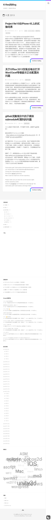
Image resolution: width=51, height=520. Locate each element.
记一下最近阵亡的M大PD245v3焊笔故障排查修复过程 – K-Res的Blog (19, 302)
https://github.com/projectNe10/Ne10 (23, 36)
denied (13, 173)
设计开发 (8, 33)
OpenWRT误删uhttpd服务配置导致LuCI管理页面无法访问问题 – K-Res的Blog (20, 310)
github (14, 183)
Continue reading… (37, 60)
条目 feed (6, 500)
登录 (5, 498)
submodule (15, 137)
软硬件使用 (27, 79)
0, (17, 30)
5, (16, 123)
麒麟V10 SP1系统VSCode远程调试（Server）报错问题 (15, 289)
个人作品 (7, 220)
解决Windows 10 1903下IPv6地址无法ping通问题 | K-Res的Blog (18, 326)
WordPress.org (7, 505)
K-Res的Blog (9, 4)
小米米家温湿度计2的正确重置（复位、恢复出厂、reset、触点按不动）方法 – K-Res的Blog (23, 318)
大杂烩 (5, 205)
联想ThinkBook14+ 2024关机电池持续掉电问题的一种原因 (16, 284)
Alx (30, 515)
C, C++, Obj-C (31, 30)
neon (29, 38)
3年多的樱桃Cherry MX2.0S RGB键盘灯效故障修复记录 (15, 292)
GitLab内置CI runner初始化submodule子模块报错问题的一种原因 (17, 287)
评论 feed (6, 503)
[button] (48, 517)
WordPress (22, 515)
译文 (5, 224)
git (36, 127)
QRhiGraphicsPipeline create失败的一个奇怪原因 (14, 282)
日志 (5, 207)
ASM (26, 30)
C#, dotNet (7, 213)
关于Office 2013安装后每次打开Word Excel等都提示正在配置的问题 (22, 72)
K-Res (22, 30)
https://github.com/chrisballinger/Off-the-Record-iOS (21, 135)
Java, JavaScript (8, 218)
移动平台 (38, 30)
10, (17, 79)
